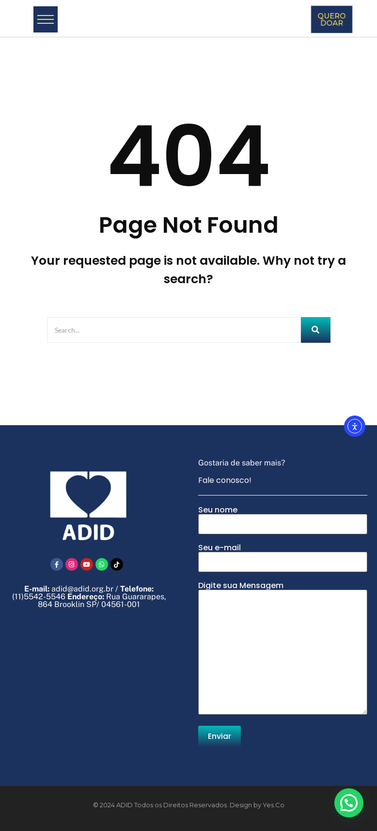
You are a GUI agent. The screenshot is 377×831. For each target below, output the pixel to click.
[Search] (174, 330)
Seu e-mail (282, 558)
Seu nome (282, 520)
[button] (348, 802)
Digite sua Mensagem (282, 649)
